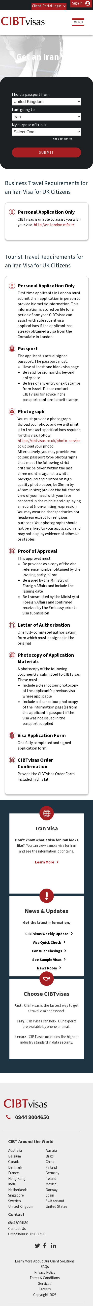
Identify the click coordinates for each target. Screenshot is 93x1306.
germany (52, 1170)
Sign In (77, 3)
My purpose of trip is (29, 122)
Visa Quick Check (47, 940)
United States (56, 1204)
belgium (14, 1153)
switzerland (55, 1198)
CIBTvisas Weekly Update (46, 931)
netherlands (18, 1187)
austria (51, 1148)
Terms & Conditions (45, 1275)
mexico (51, 1181)
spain (50, 1193)
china (50, 1159)
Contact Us (17, 1226)
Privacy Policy (44, 1269)
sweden (14, 1198)
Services (44, 1281)
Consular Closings (47, 948)
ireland (51, 1176)
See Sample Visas (47, 957)
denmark (15, 1164)
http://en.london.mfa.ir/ (54, 222)
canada (14, 1159)
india (12, 1181)
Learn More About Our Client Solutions (45, 1258)
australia (15, 1148)
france (13, 1170)
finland (51, 1164)
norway (52, 1187)
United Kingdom (20, 1204)
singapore (16, 1193)
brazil (50, 1153)
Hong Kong (17, 1176)
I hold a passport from (31, 92)
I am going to (23, 107)
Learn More (44, 859)
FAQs (45, 1264)
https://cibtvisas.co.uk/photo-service (49, 438)
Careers (45, 1286)
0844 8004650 (18, 1220)
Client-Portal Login (45, 3)
